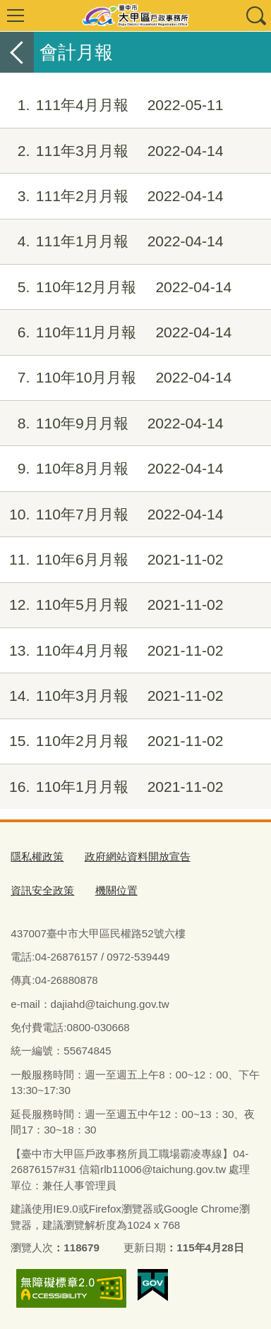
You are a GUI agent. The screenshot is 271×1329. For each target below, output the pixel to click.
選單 (15, 15)
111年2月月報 (112, 196)
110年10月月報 (115, 378)
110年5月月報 (112, 605)
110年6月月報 (112, 560)
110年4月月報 (112, 651)
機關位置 (116, 890)
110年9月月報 (112, 423)
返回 (17, 52)
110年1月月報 (112, 787)
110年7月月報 (112, 515)
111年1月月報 (112, 241)
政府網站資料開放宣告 (138, 856)
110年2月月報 (112, 741)
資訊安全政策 (42, 890)
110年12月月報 (115, 287)
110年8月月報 (112, 469)
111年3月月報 (112, 151)
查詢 (255, 15)
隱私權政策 (37, 856)
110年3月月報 (112, 696)
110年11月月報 (115, 332)
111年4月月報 (112, 105)
